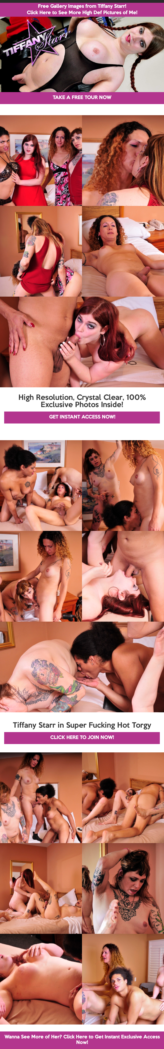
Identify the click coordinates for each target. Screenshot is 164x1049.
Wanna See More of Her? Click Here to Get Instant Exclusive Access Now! (82, 1040)
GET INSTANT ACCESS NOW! (82, 417)
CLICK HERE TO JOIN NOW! (82, 738)
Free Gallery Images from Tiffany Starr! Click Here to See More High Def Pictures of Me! (82, 9)
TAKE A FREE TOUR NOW (82, 98)
